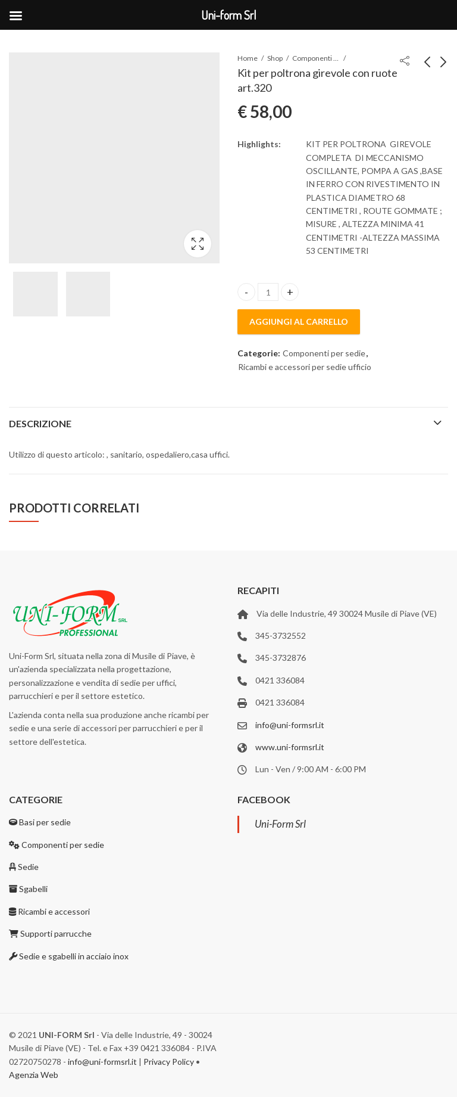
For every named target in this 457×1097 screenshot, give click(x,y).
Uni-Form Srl (280, 824)
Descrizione (40, 423)
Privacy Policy (168, 1061)
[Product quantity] (268, 292)
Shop (275, 58)
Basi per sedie (40, 822)
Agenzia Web (33, 1075)
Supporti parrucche (50, 933)
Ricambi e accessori (49, 911)
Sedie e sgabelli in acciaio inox (69, 956)
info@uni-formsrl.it (289, 725)
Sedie (24, 867)
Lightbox (197, 243)
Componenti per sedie (316, 58)
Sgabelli (28, 889)
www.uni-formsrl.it (289, 747)
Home (247, 58)
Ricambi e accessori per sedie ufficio (304, 367)
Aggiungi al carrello (298, 321)
